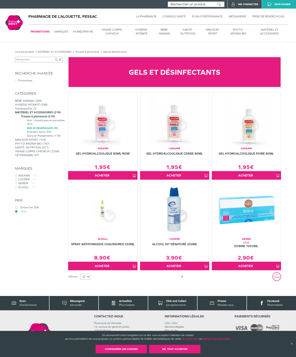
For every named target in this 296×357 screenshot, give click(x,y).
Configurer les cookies (121, 349)
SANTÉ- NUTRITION (187, 31)
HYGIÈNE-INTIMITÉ (141, 31)
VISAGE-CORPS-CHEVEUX (112, 31)
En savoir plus (190, 338)
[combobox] (191, 4)
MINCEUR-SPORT (213, 31)
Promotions (40, 31)
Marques (61, 31)
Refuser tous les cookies (217, 338)
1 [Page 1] (182, 276)
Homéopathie (83, 31)
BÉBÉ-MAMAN (164, 31)
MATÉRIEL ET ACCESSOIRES (269, 31)
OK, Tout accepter (175, 349)
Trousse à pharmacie (87, 51)
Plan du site (171, 330)
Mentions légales (174, 326)
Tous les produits (24, 51)
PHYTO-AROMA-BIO (238, 31)
